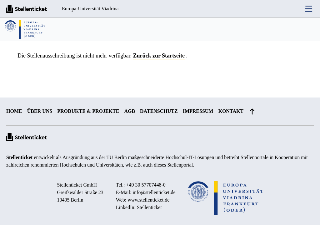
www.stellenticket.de (148, 199)
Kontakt (230, 111)
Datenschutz (159, 111)
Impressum (198, 111)
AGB (129, 111)
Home (14, 111)
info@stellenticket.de (154, 192)
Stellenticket (19, 157)
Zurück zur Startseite (159, 55)
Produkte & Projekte (88, 111)
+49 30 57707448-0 (146, 185)
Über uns (39, 111)
